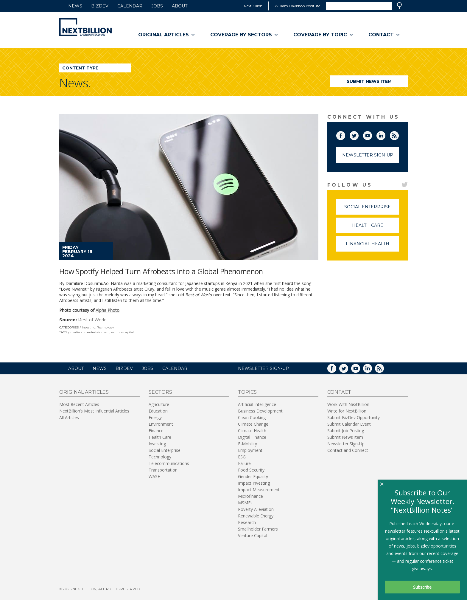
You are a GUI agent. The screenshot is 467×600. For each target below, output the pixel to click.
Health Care (375, 228)
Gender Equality (253, 476)
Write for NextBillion (346, 411)
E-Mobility (247, 443)
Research (247, 522)
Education (158, 411)
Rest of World (92, 320)
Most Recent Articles (79, 404)
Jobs (157, 6)
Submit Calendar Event (349, 424)
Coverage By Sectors (244, 35)
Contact (384, 35)
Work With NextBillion (348, 404)
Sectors (160, 392)
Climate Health (252, 430)
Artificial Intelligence (257, 404)
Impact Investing (254, 483)
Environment (161, 424)
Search (399, 5)
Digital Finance (252, 437)
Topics (247, 392)
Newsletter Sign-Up (367, 155)
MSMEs (245, 503)
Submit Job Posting (345, 430)
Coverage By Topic (323, 35)
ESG (242, 457)
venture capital (122, 332)
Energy (155, 417)
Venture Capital (252, 535)
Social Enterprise (371, 209)
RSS (398, 134)
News (75, 6)
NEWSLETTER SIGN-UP (263, 368)
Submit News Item (369, 81)
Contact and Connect (347, 450)
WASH (155, 476)
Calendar (129, 6)
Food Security (251, 470)
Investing (89, 327)
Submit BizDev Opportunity (353, 417)
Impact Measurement (259, 489)
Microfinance (250, 496)
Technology (105, 327)
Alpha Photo (107, 310)
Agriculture (159, 404)
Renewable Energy (255, 516)
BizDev (99, 6)
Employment (250, 450)
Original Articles (166, 35)
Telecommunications (169, 463)
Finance (156, 430)
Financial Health (372, 246)
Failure (244, 463)
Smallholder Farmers (258, 529)
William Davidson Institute (297, 6)
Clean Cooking (252, 417)
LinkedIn (371, 370)
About (179, 6)
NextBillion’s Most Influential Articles (94, 411)
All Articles (69, 417)
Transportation (163, 470)
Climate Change (253, 424)
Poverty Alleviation (256, 509)
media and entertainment (90, 332)
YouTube (371, 134)
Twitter (358, 134)
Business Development (260, 411)
